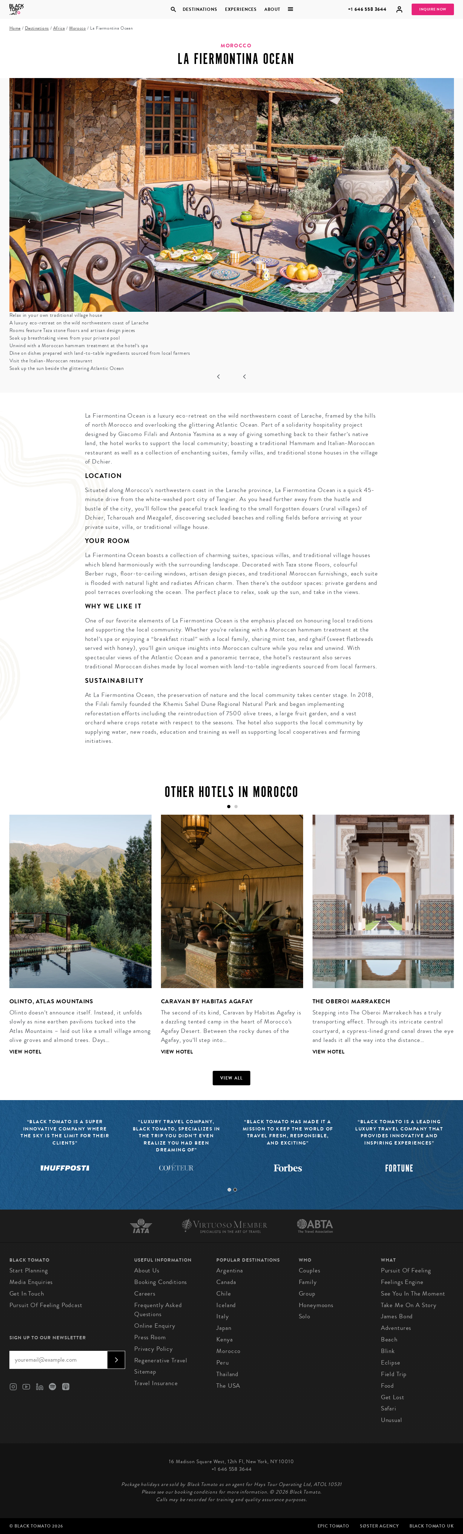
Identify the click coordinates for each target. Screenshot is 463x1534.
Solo (304, 1316)
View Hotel (25, 1052)
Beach (389, 1339)
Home (15, 28)
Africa (59, 28)
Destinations (199, 9)
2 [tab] (235, 1190)
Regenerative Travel (160, 1360)
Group (307, 1293)
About (272, 9)
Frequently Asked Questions (158, 1310)
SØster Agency (379, 1526)
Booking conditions (160, 1282)
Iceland (226, 1305)
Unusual (391, 1420)
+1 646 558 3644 (367, 9)
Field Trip (394, 1374)
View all (231, 1078)
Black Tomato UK (431, 1526)
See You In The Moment (413, 1293)
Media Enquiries (31, 1282)
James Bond (397, 1316)
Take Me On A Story (409, 1305)
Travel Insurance (156, 1383)
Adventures (396, 1327)
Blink (388, 1351)
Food (387, 1385)
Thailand (227, 1374)
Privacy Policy (153, 1348)
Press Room (150, 1337)
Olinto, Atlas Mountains (51, 1001)
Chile (223, 1293)
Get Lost (392, 1397)
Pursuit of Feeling (406, 1270)
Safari (388, 1408)
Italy (222, 1316)
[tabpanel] (76, 940)
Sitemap (145, 1371)
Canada (226, 1282)
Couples (309, 1270)
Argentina (229, 1270)
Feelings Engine (402, 1282)
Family (308, 1282)
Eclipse (390, 1362)
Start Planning (28, 1270)
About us (147, 1270)
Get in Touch (26, 1293)
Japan (223, 1327)
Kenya (224, 1339)
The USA (228, 1385)
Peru (222, 1362)
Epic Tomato (333, 1526)
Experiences (241, 9)
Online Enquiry (154, 1325)
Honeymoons (316, 1305)
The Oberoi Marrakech (351, 1001)
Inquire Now (432, 9)
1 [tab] (229, 1190)
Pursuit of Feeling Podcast (45, 1305)
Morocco (77, 28)
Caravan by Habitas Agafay (207, 1001)
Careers (145, 1293)
